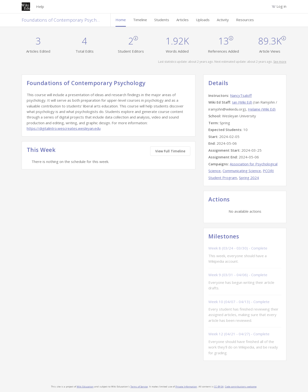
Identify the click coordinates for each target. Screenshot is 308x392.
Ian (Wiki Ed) (242, 102)
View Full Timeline (170, 151)
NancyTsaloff (241, 95)
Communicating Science (242, 170)
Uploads (203, 19)
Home (121, 19)
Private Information (186, 386)
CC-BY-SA (219, 386)
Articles (182, 19)
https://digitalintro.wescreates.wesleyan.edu (64, 128)
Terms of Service (139, 386)
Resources (245, 19)
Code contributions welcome (241, 386)
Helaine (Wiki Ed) (262, 109)
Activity (223, 19)
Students (161, 19)
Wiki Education (85, 386)
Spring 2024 (249, 177)
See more (279, 62)
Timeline (140, 19)
